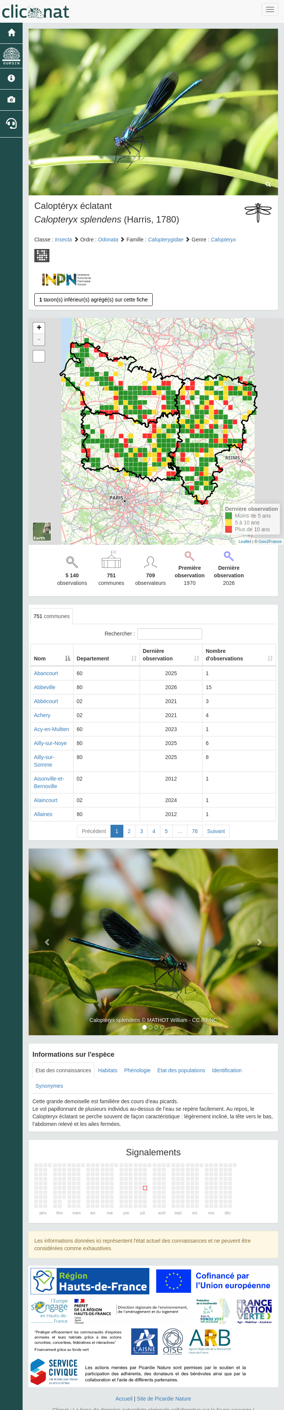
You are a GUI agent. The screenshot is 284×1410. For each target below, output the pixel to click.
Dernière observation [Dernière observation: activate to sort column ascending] (163, 655)
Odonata (108, 240)
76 (195, 816)
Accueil (123, 1384)
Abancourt (46, 673)
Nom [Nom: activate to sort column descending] (40, 659)
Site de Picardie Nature (164, 1384)
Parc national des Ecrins (216, 1402)
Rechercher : (153, 634)
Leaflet (245, 541)
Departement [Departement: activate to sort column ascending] (117, 659)
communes (52, 616)
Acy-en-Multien (51, 729)
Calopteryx (223, 240)
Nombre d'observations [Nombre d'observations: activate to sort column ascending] (229, 655)
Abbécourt (46, 701)
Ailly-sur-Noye (50, 743)
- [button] (38, 339)
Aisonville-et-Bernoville (61, 771)
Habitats (107, 1055)
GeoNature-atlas (125, 1402)
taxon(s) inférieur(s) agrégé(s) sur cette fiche (93, 300)
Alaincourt (45, 785)
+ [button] (39, 328)
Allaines (43, 799)
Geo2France (270, 541)
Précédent (94, 816)
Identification (227, 1055)
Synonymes (49, 1071)
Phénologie (137, 1055)
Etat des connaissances (63, 1055)
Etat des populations (181, 1055)
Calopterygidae (165, 240)
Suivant (216, 816)
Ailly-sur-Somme (53, 757)
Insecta (63, 240)
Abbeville (44, 687)
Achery (42, 715)
